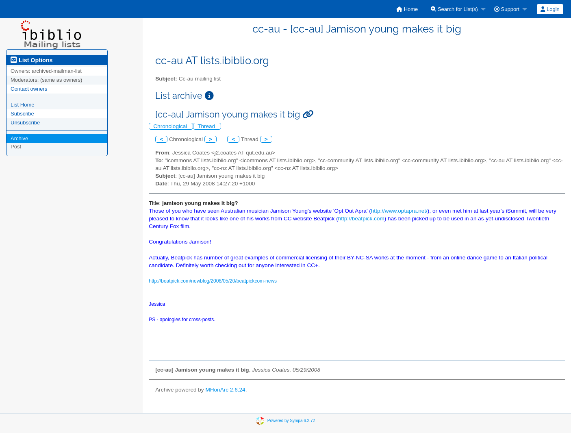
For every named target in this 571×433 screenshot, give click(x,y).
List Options (31, 60)
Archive (19, 138)
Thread (207, 126)
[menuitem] (407, 9)
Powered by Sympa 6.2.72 (291, 420)
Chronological (171, 126)
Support (506, 9)
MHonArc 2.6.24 (225, 390)
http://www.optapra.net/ (399, 211)
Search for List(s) (454, 9)
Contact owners (29, 89)
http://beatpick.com (361, 218)
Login (550, 9)
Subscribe (22, 114)
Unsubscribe (25, 123)
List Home (23, 105)
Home (407, 9)
